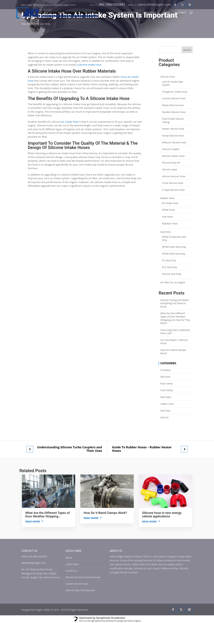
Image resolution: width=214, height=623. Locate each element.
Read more (32, 521)
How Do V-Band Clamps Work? (173, 351)
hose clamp (166, 383)
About (69, 557)
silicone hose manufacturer (80, 590)
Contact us (71, 570)
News (166, 12)
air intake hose (69, 121)
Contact (180, 12)
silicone (164, 417)
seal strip (45, 23)
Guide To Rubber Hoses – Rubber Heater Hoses (142, 448)
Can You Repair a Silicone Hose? (174, 341)
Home (110, 12)
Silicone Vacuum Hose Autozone (83, 577)
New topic (165, 397)
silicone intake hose (89, 64)
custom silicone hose (77, 583)
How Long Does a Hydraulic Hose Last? (175, 331)
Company (165, 370)
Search (187, 49)
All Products (127, 12)
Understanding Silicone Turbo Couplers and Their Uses (69, 448)
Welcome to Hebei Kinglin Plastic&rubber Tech (48, 5)
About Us (149, 12)
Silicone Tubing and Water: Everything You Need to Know (174, 303)
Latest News (72, 564)
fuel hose (165, 376)
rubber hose (167, 403)
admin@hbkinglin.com (33, 562)
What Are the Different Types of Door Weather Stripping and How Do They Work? (175, 318)
